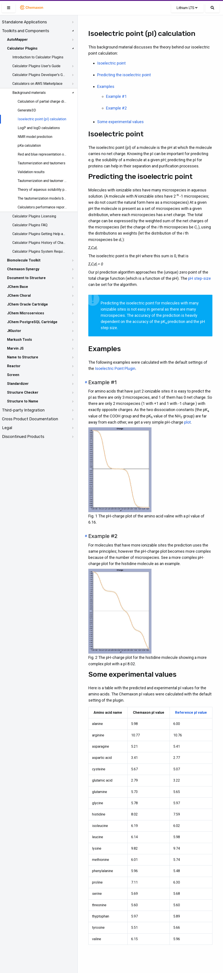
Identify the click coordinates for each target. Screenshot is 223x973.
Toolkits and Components (25, 30)
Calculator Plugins (22, 48)
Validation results (31, 172)
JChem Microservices (25, 313)
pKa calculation (29, 145)
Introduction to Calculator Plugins (37, 57)
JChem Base (17, 287)
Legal (7, 427)
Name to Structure (22, 357)
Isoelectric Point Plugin (115, 368)
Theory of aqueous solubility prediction (42, 189)
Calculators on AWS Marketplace (37, 84)
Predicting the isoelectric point (124, 74)
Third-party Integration (23, 410)
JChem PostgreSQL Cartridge (32, 322)
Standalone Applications (24, 22)
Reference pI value (191, 712)
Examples (105, 86)
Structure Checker (22, 392)
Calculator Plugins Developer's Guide (39, 75)
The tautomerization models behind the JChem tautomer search (42, 198)
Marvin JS (15, 348)
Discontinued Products (23, 436)
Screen (13, 375)
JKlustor (14, 331)
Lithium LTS (186, 8)
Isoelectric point (111, 63)
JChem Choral (19, 295)
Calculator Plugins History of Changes (39, 243)
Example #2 (116, 108)
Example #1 (116, 96)
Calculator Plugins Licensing (34, 216)
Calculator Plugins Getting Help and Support (39, 234)
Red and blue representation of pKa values (42, 154)
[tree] (38, 229)
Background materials (29, 93)
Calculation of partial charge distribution (42, 101)
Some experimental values (120, 121)
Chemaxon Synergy (23, 269)
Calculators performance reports (42, 207)
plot (187, 422)
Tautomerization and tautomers (41, 163)
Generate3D (27, 110)
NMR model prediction (35, 137)
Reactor (14, 366)
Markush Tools (19, 339)
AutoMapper (17, 39)
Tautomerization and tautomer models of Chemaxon (42, 181)
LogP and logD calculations (39, 128)
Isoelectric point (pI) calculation (42, 119)
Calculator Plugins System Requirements (39, 251)
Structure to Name (22, 401)
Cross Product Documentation (30, 419)
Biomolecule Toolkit (23, 260)
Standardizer (18, 384)
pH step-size (199, 278)
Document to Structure (26, 278)
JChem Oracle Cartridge (27, 304)
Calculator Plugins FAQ (29, 225)
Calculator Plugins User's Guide (36, 66)
